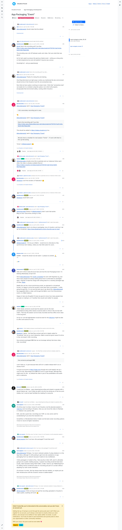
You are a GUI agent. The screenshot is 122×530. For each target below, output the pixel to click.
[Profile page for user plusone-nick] (13, 254)
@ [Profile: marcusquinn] (21, 439)
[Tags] (2, 8)
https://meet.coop (35, 369)
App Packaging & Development (26, 17)
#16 (63, 44)
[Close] (62, 506)
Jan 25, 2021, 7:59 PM (38, 436)
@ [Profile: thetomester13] (27, 144)
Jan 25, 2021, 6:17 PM (34, 353)
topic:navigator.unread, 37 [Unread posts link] (76, 46)
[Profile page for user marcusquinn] (13, 406)
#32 (63, 436)
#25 (63, 253)
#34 (63, 488)
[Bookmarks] (2, 14)
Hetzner (31, 148)
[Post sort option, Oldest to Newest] (78, 25)
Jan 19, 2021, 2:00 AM (38, 225)
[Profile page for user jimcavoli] (13, 388)
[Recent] (2, 5)
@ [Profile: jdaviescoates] (21, 161)
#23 (63, 225)
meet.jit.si (19, 409)
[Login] (120, 2)
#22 (63, 209)
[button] (2, 525)
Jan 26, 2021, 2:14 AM (38, 488)
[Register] (120, 5)
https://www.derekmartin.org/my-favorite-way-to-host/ (43, 229)
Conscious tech (20, 33)
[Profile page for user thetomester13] (13, 270)
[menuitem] (120, 2)
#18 (63, 103)
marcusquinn (20, 404)
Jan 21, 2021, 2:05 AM (33, 253)
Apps (90, 4)
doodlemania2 (22, 24)
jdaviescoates (20, 103)
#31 (63, 404)
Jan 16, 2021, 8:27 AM (29, 74)
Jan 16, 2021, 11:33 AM (34, 103)
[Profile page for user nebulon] (13, 160)
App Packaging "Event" (38, 106)
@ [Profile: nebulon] (19, 180)
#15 (63, 26)
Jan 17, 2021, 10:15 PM (38, 195)
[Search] (2, 17)
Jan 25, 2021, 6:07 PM (34, 306)
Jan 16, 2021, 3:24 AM (38, 44)
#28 (63, 331)
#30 (63, 387)
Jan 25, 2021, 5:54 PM (38, 269)
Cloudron (21, 148)
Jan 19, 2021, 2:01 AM (38, 240)
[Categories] (2, 2)
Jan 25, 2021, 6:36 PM (33, 404)
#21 (63, 195)
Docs (103, 4)
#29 (63, 353)
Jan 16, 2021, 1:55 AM (29, 26)
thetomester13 (20, 269)
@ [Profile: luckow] (52, 317)
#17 (63, 74)
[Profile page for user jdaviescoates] (13, 105)
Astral (23, 282)
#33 (63, 450)
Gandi (26, 148)
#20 (63, 178)
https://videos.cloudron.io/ (39, 130)
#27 (63, 306)
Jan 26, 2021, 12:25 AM (33, 450)
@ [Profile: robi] (18, 46)
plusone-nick (20, 253)
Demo (99, 4)
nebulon (19, 158)
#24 (63, 240)
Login (21, 525)
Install (108, 4)
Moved (14, 17)
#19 (63, 158)
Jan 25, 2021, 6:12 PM (38, 331)
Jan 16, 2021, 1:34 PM (34, 178)
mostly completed (38, 277)
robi (18, 26)
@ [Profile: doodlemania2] (30, 24)
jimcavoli (19, 387)
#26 (63, 269)
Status (94, 4)
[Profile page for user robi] (13, 28)
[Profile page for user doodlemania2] (13, 45)
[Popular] (2, 11)
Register (16, 525)
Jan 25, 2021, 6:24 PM (36, 387)
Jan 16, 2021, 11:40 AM (34, 158)
